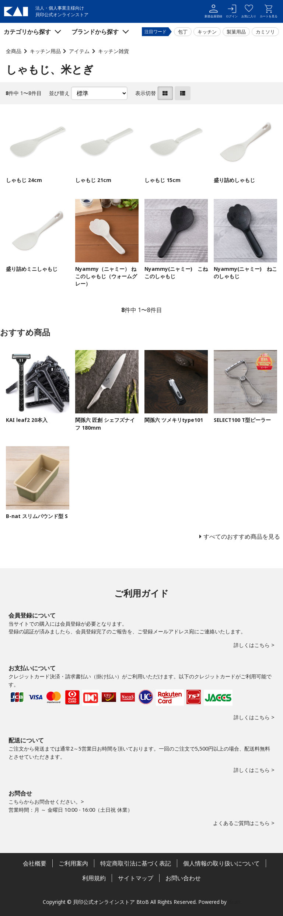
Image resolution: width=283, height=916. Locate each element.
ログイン (232, 11)
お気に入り (248, 11)
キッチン (207, 31)
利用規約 (94, 878)
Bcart (234, 901)
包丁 (183, 31)
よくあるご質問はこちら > (244, 822)
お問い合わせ (183, 878)
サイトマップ (135, 878)
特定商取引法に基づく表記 (135, 863)
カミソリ (265, 31)
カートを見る (268, 11)
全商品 (13, 51)
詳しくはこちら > (254, 644)
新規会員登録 (213, 11)
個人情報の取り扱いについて (221, 863)
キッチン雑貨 (113, 51)
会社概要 (34, 863)
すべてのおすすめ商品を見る (241, 536)
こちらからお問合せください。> (46, 801)
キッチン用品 (45, 51)
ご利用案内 (73, 863)
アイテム (79, 51)
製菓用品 (236, 31)
